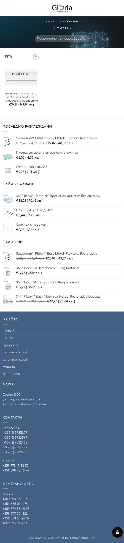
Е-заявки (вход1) (15, 352)
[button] (5, 8)
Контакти (11, 373)
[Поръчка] (62, 38)
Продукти (11, 345)
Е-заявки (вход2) (15, 359)
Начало (50, 21)
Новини (9, 366)
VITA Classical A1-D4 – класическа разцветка (21, 99)
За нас (8, 338)
